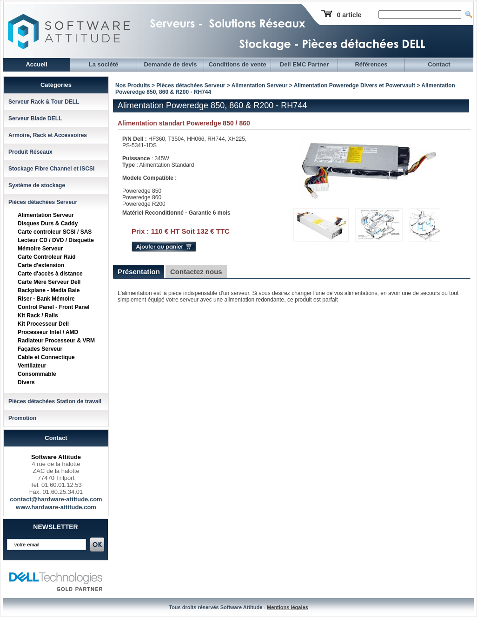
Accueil (36, 64)
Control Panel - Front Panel (54, 307)
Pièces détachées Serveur (42, 202)
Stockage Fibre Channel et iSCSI (51, 168)
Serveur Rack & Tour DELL (43, 101)
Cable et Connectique (46, 357)
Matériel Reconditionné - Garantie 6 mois (176, 213)
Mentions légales (287, 607)
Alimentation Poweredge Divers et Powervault (354, 85)
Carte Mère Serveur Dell (49, 282)
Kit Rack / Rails (38, 315)
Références (371, 64)
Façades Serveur (40, 349)
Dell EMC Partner (304, 64)
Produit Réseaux (30, 152)
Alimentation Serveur (46, 215)
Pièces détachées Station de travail (54, 401)
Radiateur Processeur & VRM (56, 340)
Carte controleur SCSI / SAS (55, 232)
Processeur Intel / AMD (48, 332)
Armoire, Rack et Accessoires (47, 135)
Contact (439, 64)
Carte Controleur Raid (47, 257)
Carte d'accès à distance (50, 273)
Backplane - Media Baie (49, 290)
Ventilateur (32, 365)
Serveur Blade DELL (35, 118)
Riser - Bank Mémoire (46, 298)
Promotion (22, 418)
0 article (349, 15)
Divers (26, 382)
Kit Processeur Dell (43, 324)
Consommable (37, 374)
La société (104, 64)
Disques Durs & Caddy (48, 223)
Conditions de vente (237, 64)
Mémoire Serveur (40, 248)
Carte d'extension (41, 265)
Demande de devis (170, 64)
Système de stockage (36, 185)
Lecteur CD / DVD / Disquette (56, 240)
